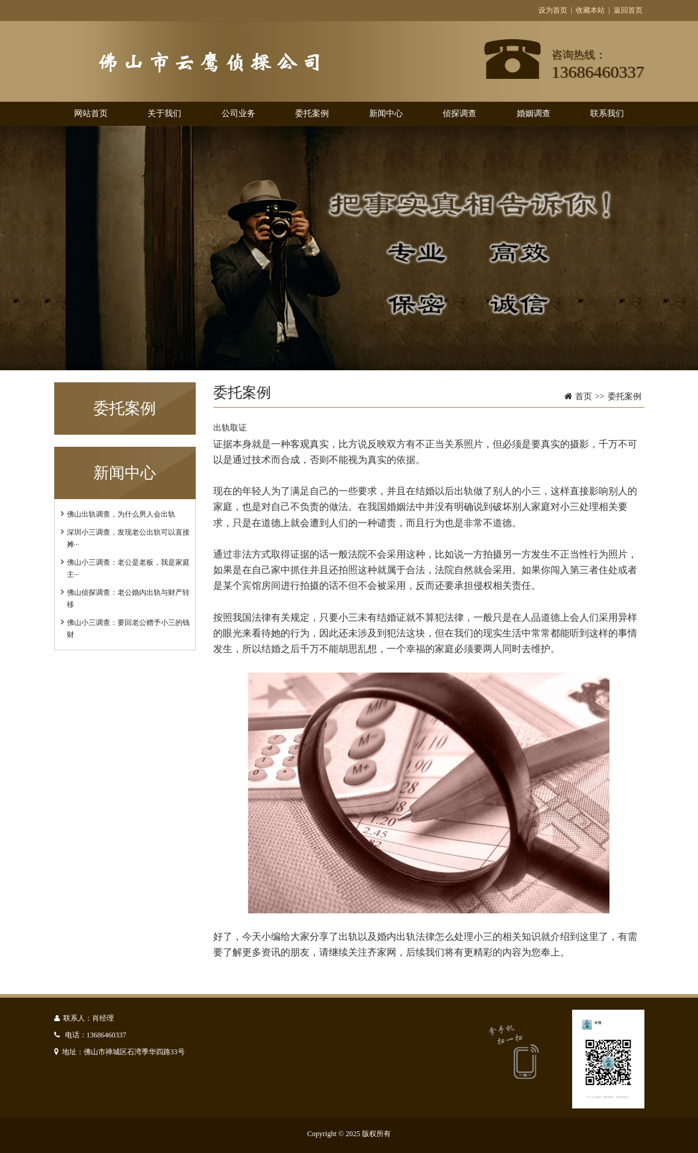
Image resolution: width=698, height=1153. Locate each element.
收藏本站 (590, 10)
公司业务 (238, 113)
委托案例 (312, 113)
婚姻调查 (533, 113)
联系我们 (607, 113)
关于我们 (164, 113)
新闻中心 (386, 113)
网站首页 (91, 113)
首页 (583, 396)
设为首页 (552, 10)
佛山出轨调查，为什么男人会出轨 (121, 514)
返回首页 (628, 10)
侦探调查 (459, 113)
